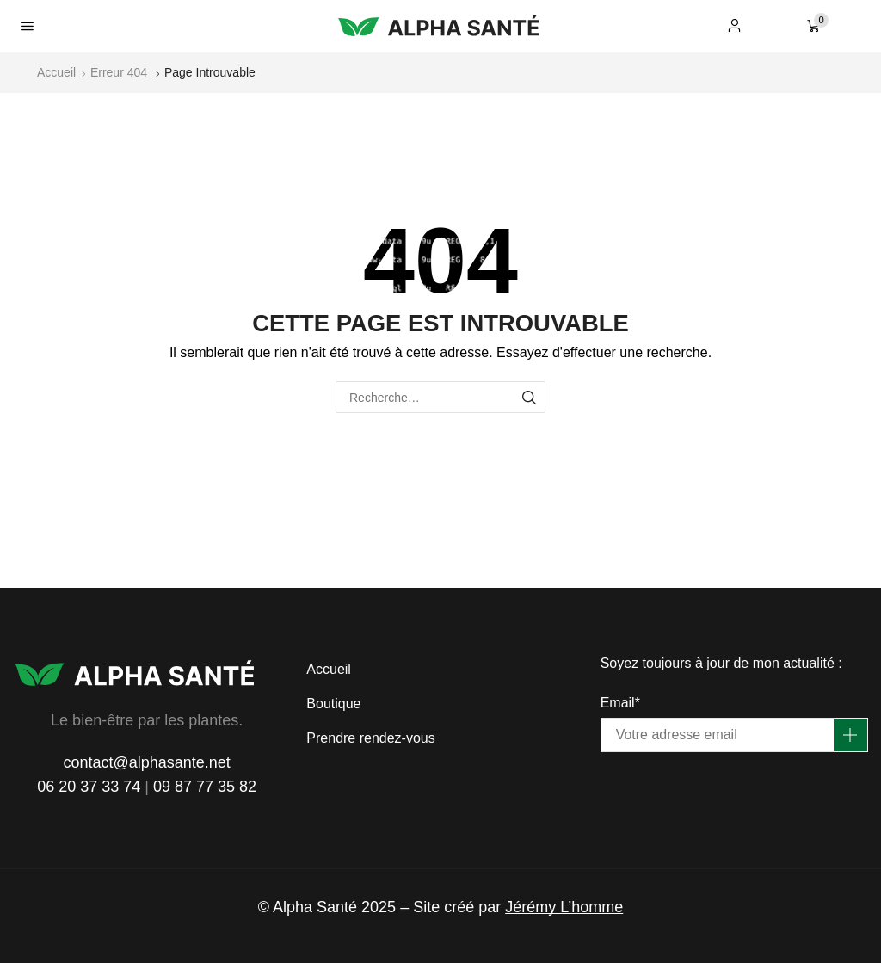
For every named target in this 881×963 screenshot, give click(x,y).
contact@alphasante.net (146, 762)
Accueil (56, 72)
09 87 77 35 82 (204, 786)
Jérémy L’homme (564, 907)
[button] (27, 26)
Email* (620, 702)
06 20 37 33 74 (88, 786)
